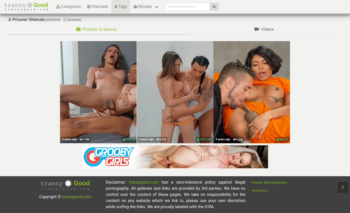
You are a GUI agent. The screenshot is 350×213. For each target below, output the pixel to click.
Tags (120, 6)
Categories (68, 6)
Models (142, 6)
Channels (97, 6)
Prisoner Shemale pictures (269, 182)
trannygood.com (76, 196)
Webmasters (260, 190)
